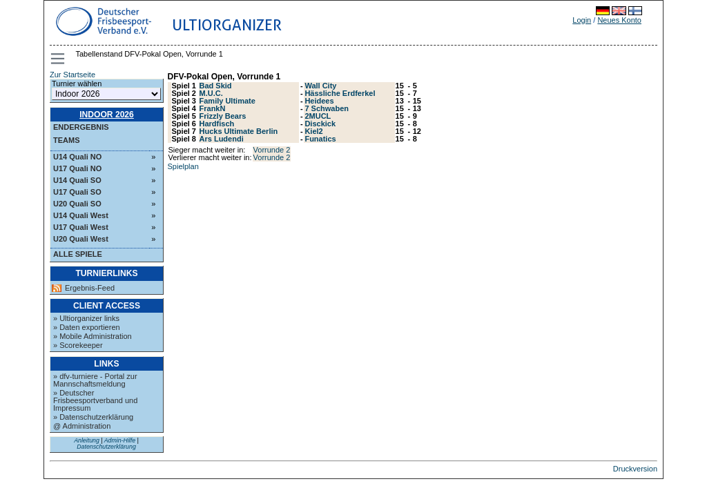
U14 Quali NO (77, 157)
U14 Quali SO (77, 180)
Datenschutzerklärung (106, 446)
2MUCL (317, 116)
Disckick (320, 123)
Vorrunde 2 (272, 150)
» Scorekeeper (78, 345)
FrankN (213, 108)
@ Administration (81, 426)
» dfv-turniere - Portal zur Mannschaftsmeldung (95, 380)
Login (581, 20)
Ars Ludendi (222, 139)
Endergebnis (81, 127)
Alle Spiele (77, 254)
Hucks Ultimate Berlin (239, 131)
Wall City (320, 85)
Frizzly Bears (223, 116)
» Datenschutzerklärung (93, 417)
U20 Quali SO (77, 203)
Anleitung (86, 440)
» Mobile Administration (92, 336)
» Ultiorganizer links (86, 318)
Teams (66, 140)
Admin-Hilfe (119, 440)
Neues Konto (619, 20)
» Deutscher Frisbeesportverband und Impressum (95, 400)
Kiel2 (313, 131)
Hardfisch (217, 123)
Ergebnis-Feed (90, 288)
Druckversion (635, 469)
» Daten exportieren (86, 327)
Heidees (318, 101)
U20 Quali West (80, 239)
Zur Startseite (72, 74)
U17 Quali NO (77, 168)
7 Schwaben (326, 108)
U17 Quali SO (77, 192)
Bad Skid (216, 85)
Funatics (320, 139)
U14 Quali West (80, 215)
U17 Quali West (80, 227)
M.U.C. (211, 93)
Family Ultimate (227, 101)
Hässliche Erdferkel (339, 93)
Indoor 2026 (106, 114)
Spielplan (183, 166)
